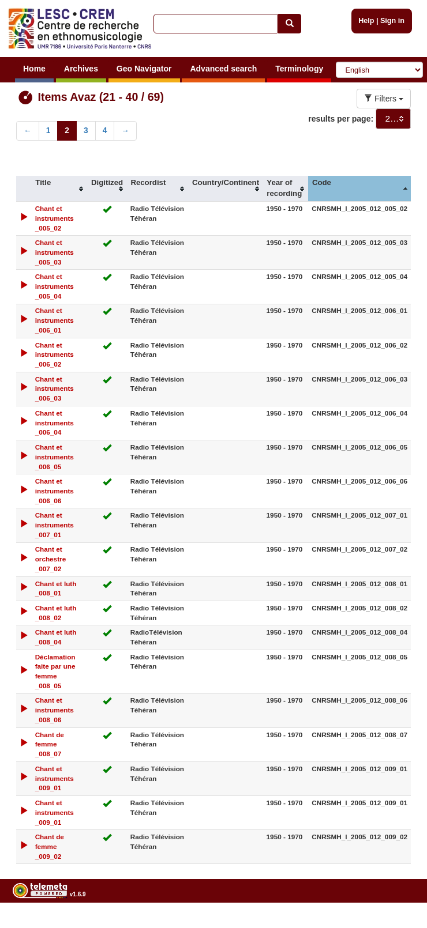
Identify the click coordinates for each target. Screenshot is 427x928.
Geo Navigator (144, 68)
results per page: (340, 118)
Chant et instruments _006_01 (54, 320)
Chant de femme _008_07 (49, 744)
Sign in (392, 21)
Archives (81, 68)
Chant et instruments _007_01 (54, 524)
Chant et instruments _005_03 (54, 252)
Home (34, 68)
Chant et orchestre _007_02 (50, 558)
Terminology (299, 68)
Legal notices (398, 923)
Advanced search (223, 68)
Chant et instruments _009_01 (54, 778)
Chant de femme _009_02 (49, 846)
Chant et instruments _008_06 (54, 709)
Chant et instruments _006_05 (54, 456)
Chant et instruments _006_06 (54, 490)
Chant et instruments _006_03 (54, 388)
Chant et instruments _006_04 (54, 422)
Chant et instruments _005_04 (54, 286)
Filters (383, 98)
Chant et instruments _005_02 (54, 218)
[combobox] (393, 118)
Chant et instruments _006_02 (54, 354)
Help (366, 21)
